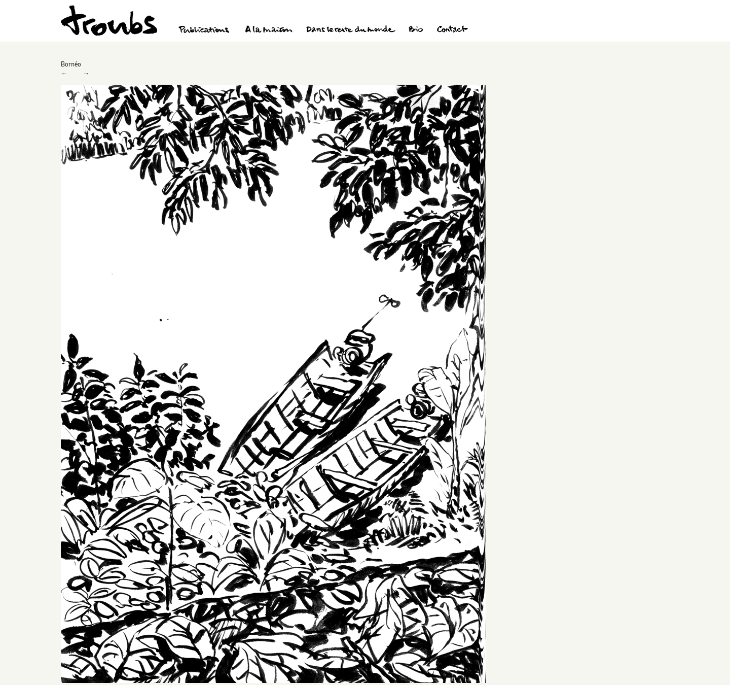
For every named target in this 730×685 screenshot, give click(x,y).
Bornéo (71, 64)
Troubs (109, 20)
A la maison (269, 30)
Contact (452, 30)
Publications (205, 30)
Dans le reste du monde (350, 30)
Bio (415, 30)
